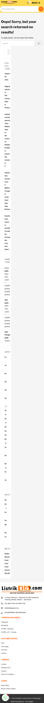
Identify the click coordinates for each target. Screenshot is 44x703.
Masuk (7, 557)
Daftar (7, 554)
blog (6, 500)
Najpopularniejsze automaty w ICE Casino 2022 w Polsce (5, 97)
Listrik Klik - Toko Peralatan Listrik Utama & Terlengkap (22, 698)
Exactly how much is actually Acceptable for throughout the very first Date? (5, 232)
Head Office (5, 685)
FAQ (2, 643)
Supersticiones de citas (5, 77)
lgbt (6, 524)
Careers (3, 671)
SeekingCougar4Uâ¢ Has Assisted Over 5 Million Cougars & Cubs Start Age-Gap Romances (5, 191)
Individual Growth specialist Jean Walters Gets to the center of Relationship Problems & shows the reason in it (5, 140)
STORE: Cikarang (7, 629)
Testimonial (9, 341)
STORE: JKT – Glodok (8, 632)
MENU (36, 3)
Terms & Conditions (7, 674)
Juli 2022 (6, 408)
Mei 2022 (6, 425)
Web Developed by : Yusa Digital (22, 701)
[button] (28, 3)
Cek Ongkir (5, 646)
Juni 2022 (6, 417)
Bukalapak (4, 625)
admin (7, 268)
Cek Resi (4, 650)
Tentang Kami (5, 667)
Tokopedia (4, 622)
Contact (3, 653)
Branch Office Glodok (8, 689)
